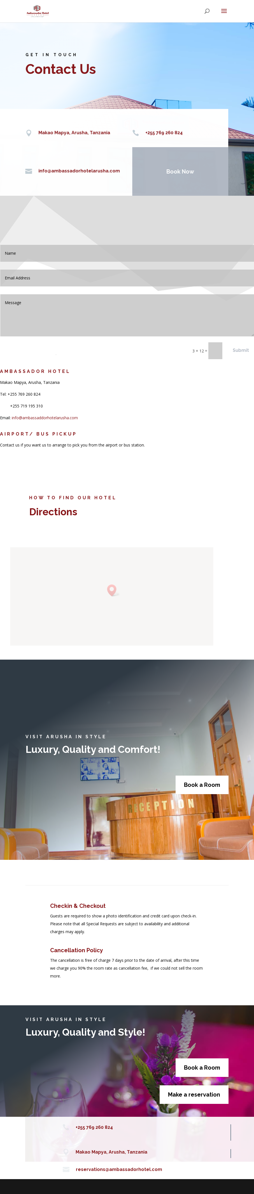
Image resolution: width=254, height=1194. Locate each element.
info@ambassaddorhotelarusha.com (45, 417)
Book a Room (202, 784)
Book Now (171, 171)
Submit (241, 350)
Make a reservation (194, 1094)
